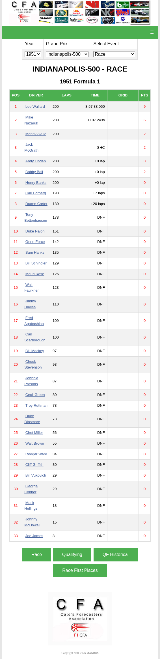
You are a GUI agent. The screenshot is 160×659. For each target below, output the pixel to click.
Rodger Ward (36, 454)
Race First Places (80, 570)
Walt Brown (34, 443)
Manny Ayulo (35, 134)
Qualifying (72, 554)
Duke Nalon (35, 231)
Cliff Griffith (34, 464)
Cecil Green (35, 395)
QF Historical (116, 554)
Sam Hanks (34, 252)
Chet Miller (34, 432)
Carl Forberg (35, 193)
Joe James (34, 536)
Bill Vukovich (35, 475)
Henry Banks (35, 182)
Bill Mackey (34, 351)
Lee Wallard (35, 106)
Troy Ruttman (36, 405)
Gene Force (35, 242)
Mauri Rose (34, 274)
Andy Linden (35, 161)
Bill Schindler (36, 263)
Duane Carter (36, 204)
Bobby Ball (34, 172)
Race (36, 554)
